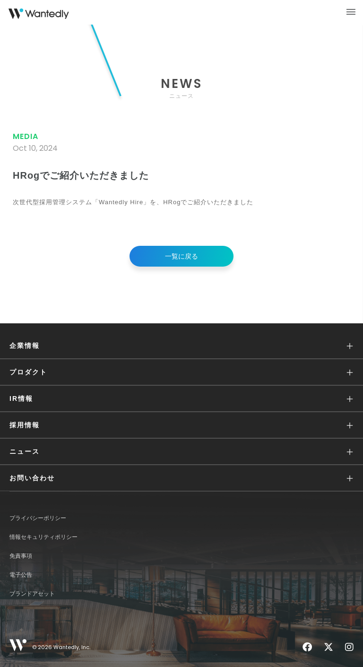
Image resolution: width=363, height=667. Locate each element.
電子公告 (20, 575)
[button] (181, 346)
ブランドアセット (32, 593)
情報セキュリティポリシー (43, 537)
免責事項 (20, 556)
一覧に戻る (181, 256)
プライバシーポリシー (37, 518)
